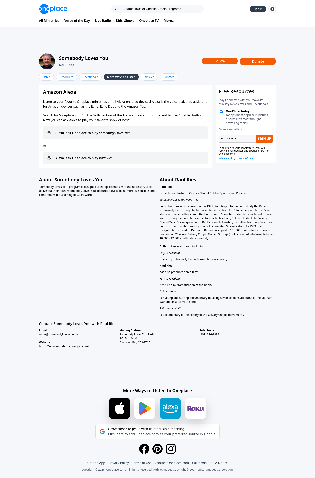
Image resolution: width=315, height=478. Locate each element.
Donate (258, 61)
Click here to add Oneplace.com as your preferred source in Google (161, 434)
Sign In (258, 9)
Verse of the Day (77, 20)
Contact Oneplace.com (172, 463)
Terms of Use (142, 463)
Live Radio (103, 20)
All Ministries (49, 20)
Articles (149, 77)
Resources (66, 77)
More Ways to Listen (121, 77)
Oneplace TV (149, 20)
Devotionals (90, 77)
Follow (219, 61)
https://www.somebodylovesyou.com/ (64, 346)
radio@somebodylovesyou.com (59, 334)
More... (169, 20)
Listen (46, 77)
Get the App (96, 463)
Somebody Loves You (83, 57)
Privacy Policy (118, 463)
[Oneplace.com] (53, 9)
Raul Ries (66, 65)
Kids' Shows (125, 20)
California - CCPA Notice (210, 463)
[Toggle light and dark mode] (272, 9)
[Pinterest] (157, 449)
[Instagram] (171, 449)
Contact (169, 77)
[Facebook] (144, 449)
